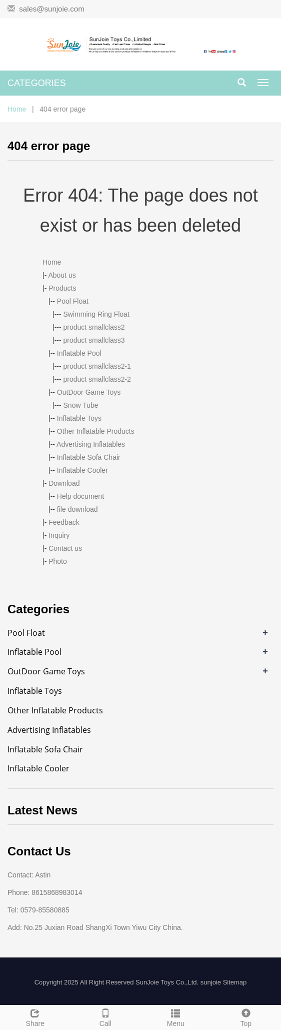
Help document (80, 496)
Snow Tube (81, 405)
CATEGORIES (37, 83)
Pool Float (72, 301)
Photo (57, 561)
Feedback (63, 522)
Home (17, 109)
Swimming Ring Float (97, 314)
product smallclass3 (94, 340)
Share (35, 1016)
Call (105, 1016)
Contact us (65, 548)
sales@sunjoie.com (51, 9)
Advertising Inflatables (90, 444)
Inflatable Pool (79, 353)
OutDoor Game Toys (88, 392)
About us (62, 275)
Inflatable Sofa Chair (88, 457)
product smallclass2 (94, 327)
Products (62, 288)
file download (77, 509)
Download (64, 483)
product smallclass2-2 (97, 379)
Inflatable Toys (79, 418)
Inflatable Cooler (82, 470)
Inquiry (59, 535)
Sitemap (235, 982)
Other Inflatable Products (95, 431)
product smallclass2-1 (97, 366)
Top (246, 1016)
